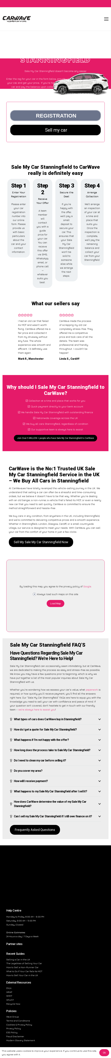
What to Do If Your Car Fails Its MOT (24, 971)
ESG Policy (11, 1032)
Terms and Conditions (18, 1020)
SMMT (9, 996)
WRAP (9, 992)
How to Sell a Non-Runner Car (22, 967)
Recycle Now (13, 1003)
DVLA (8, 988)
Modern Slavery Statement (20, 1040)
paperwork (92, 689)
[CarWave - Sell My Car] (17, 19)
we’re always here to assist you (36, 709)
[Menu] (106, 19)
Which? (10, 1000)
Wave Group (12, 1016)
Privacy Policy (13, 1028)
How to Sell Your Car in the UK (22, 975)
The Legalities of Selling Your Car (24, 963)
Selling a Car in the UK (18, 959)
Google (87, 586)
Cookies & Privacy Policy (19, 1024)
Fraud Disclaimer (15, 1036)
